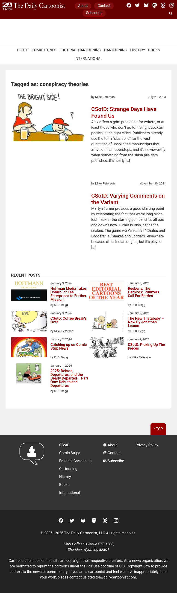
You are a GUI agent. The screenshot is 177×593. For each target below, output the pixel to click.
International (89, 58)
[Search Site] (171, 14)
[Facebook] (129, 5)
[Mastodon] (154, 5)
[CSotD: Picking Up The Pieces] (106, 348)
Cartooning (115, 50)
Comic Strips (44, 50)
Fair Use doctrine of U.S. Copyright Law (118, 566)
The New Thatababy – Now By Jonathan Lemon (146, 322)
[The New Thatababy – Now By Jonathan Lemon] (106, 321)
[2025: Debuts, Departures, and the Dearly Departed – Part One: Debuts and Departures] (29, 374)
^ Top (158, 429)
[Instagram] (171, 5)
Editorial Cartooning (80, 50)
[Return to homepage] (33, 472)
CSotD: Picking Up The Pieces (146, 347)
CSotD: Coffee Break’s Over (68, 320)
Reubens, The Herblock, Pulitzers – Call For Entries (145, 292)
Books (154, 50)
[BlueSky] (146, 5)
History (137, 50)
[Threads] (163, 5)
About (83, 5)
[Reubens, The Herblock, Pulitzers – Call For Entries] (106, 292)
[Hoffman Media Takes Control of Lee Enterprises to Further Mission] (29, 292)
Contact (103, 5)
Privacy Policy (147, 445)
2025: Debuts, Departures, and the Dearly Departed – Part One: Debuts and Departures (69, 378)
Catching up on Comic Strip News (68, 347)
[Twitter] (137, 5)
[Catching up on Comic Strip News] (29, 348)
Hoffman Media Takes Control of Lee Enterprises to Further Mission (68, 294)
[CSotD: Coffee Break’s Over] (29, 322)
